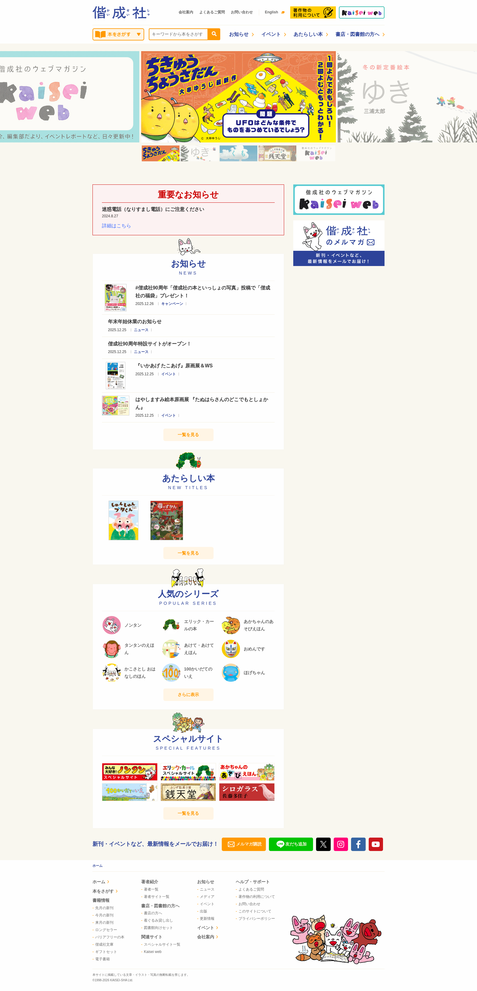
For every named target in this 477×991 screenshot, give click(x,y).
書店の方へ (151, 913)
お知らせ (241, 34)
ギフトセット (104, 952)
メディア (205, 897)
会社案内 (186, 12)
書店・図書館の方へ (360, 34)
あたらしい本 (311, 34)
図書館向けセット (157, 928)
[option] (238, 96)
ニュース (141, 330)
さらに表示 (188, 694)
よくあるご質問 (212, 12)
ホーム (97, 865)
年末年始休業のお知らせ (135, 321)
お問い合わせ (242, 12)
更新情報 (205, 918)
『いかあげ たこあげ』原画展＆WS (174, 365)
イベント (273, 34)
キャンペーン (172, 304)
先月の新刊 (102, 908)
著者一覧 (149, 889)
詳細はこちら (116, 225)
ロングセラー (104, 930)
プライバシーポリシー (255, 918)
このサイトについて (253, 911)
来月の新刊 (102, 922)
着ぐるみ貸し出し (157, 920)
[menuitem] (108, 882)
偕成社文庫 (102, 944)
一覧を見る (188, 434)
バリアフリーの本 (108, 937)
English (273, 12)
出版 (202, 911)
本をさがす (104, 891)
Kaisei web (151, 952)
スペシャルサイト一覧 (160, 944)
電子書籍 (101, 959)
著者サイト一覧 (155, 897)
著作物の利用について (255, 897)
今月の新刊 (102, 915)
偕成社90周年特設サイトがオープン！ (149, 343)
